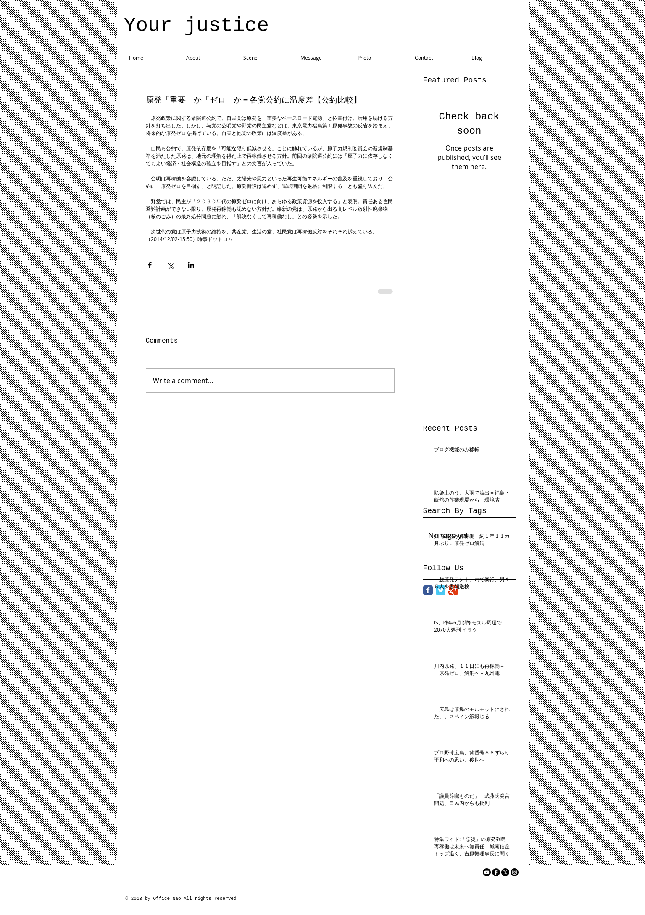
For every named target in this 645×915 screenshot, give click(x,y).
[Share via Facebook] (150, 265)
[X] (505, 872)
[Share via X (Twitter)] (170, 265)
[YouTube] (487, 872)
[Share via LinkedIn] (191, 265)
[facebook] (496, 872)
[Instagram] (515, 872)
